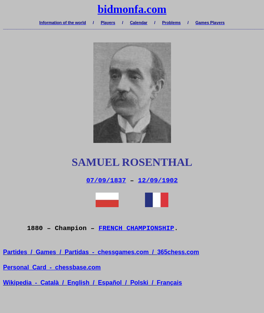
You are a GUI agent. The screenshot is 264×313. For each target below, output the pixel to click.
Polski (139, 282)
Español (110, 282)
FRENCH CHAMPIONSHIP (136, 228)
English (78, 282)
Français (169, 282)
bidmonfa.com (132, 9)
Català (50, 282)
